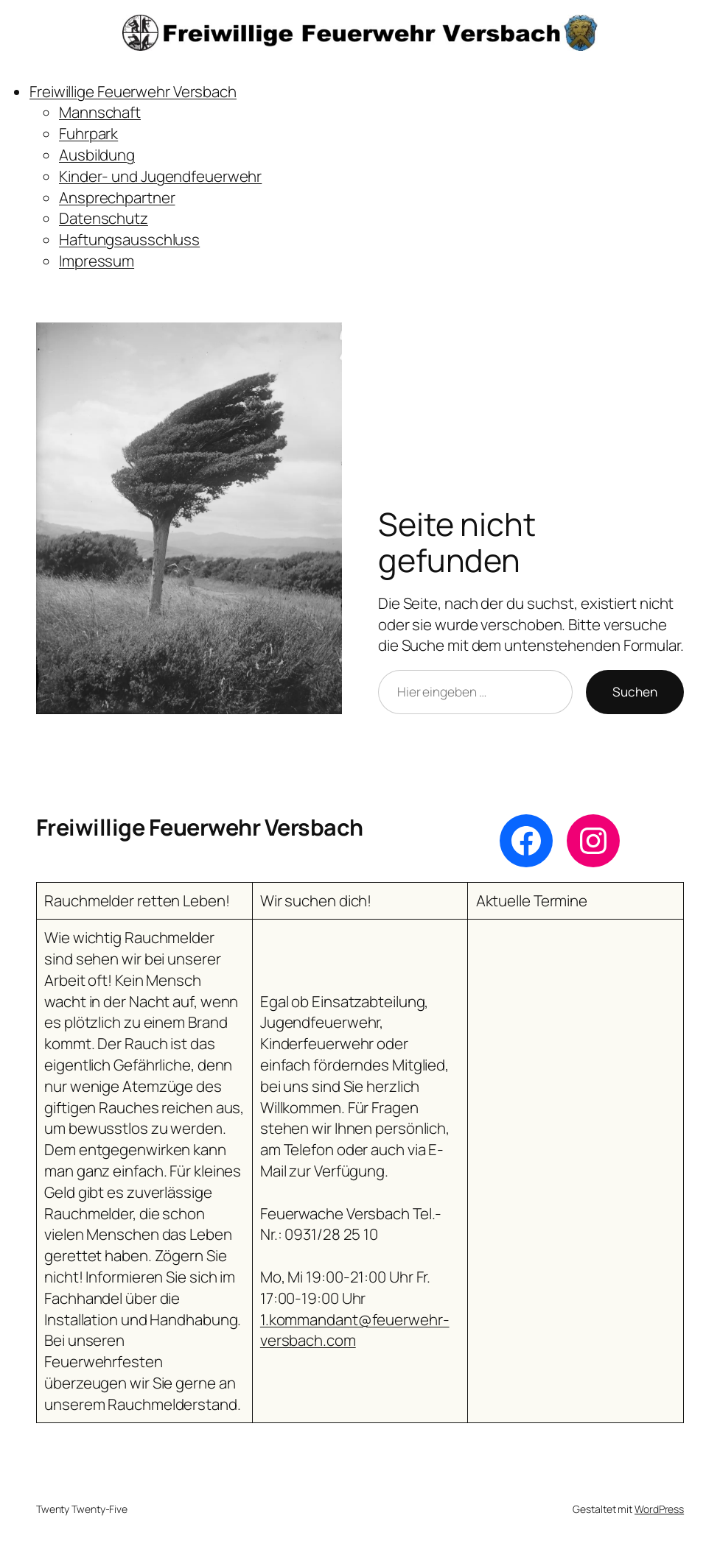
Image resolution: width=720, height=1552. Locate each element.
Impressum (96, 260)
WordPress (659, 1509)
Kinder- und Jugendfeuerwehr (160, 176)
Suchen (634, 691)
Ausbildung (97, 154)
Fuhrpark (88, 133)
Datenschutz (103, 218)
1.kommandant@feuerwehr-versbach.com (355, 1330)
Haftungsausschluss (129, 239)
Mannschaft (100, 112)
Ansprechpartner (117, 197)
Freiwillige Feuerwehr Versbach (133, 91)
